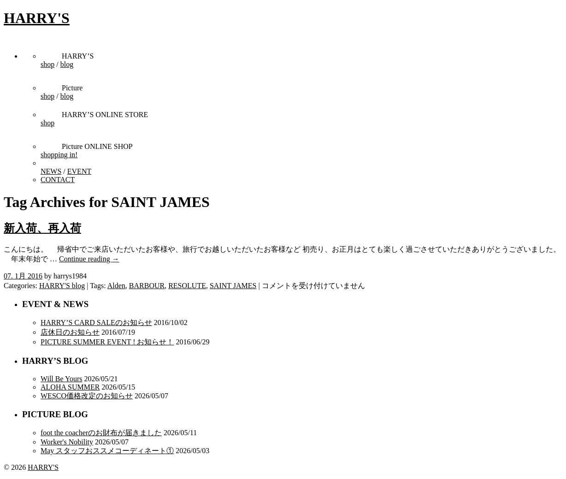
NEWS (51, 171)
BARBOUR (147, 286)
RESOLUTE (187, 286)
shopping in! (59, 155)
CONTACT (58, 179)
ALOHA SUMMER (70, 387)
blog (66, 64)
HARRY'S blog (62, 286)
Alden (116, 286)
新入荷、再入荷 (42, 228)
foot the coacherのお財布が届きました (101, 433)
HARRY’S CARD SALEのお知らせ (96, 322)
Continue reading (89, 259)
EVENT (79, 171)
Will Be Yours (61, 379)
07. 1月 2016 (23, 276)
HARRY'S (37, 18)
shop (47, 64)
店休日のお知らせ (70, 332)
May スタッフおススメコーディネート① (107, 451)
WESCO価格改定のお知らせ (87, 396)
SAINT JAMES (233, 286)
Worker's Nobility (67, 442)
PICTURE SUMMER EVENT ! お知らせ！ (107, 342)
